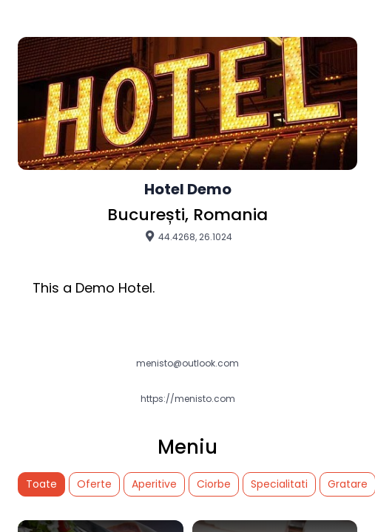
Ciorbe (214, 484)
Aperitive (154, 484)
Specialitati (279, 484)
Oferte (94, 484)
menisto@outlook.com (187, 363)
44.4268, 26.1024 (188, 236)
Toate (41, 484)
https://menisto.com (188, 399)
